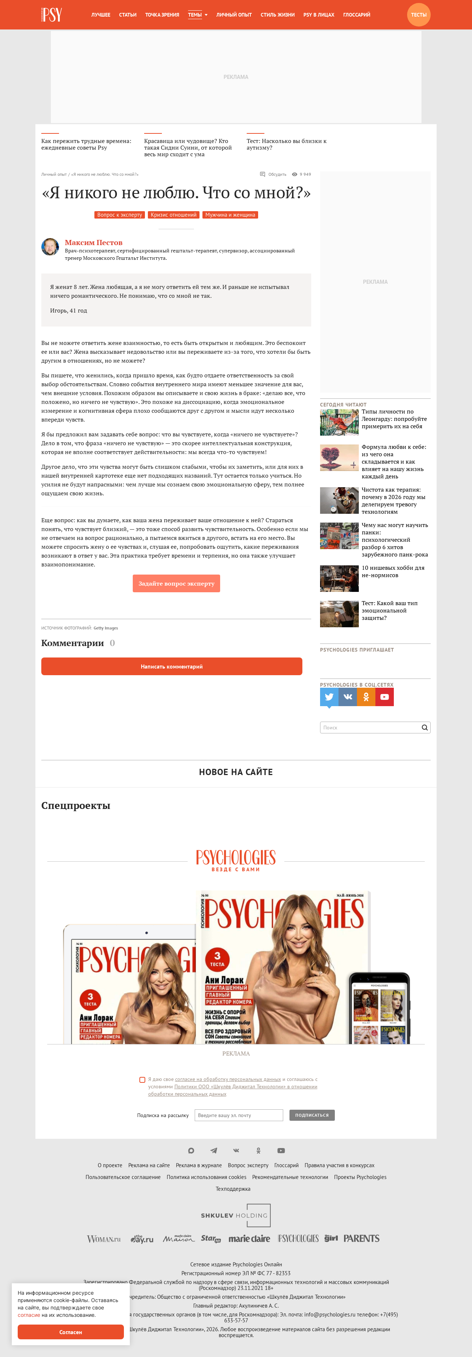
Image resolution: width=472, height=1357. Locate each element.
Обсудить (273, 175)
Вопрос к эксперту (119, 215)
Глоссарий (356, 14)
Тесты (419, 14)
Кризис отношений (174, 215)
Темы (195, 14)
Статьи (127, 14)
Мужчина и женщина (230, 215)
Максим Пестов (93, 243)
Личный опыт (234, 14)
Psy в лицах (318, 14)
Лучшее (100, 14)
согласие (29, 1315)
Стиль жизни (278, 14)
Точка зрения (162, 14)
